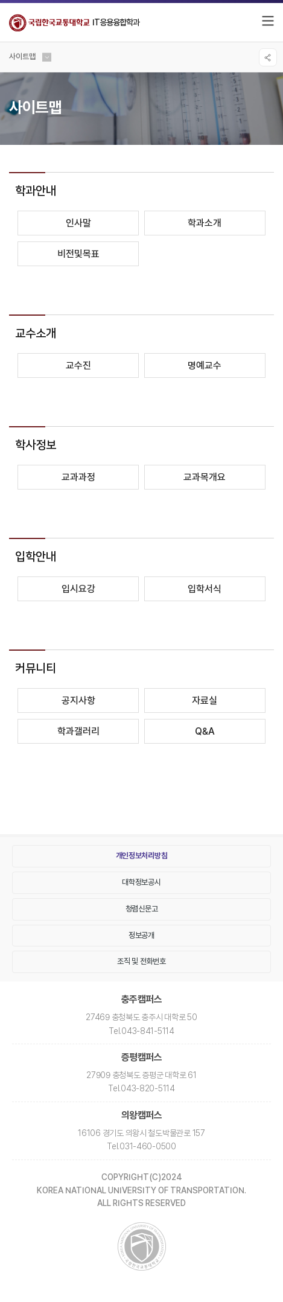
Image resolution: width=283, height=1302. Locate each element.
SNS (268, 57)
